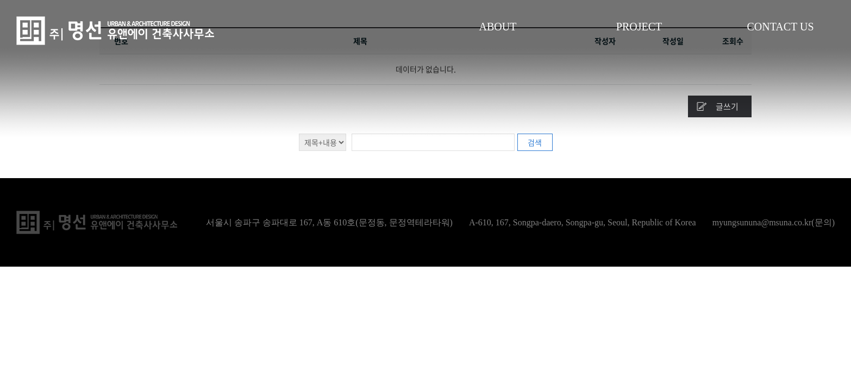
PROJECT (639, 27)
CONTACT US (780, 27)
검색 (535, 142)
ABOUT (498, 27)
